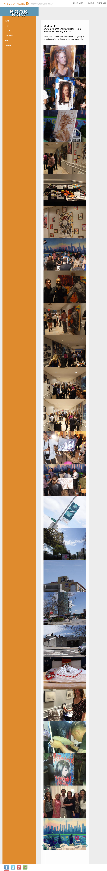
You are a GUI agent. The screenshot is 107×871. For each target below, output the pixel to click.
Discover (8, 36)
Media (7, 41)
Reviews (90, 3)
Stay (6, 26)
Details (7, 31)
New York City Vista (42, 4)
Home (6, 21)
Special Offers (79, 3)
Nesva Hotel (16, 3)
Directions (101, 3)
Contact (8, 45)
